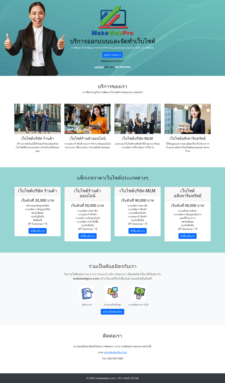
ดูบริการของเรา (112, 54)
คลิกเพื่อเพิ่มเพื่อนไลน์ (115, 352)
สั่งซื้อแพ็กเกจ (37, 231)
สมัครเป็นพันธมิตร (112, 311)
